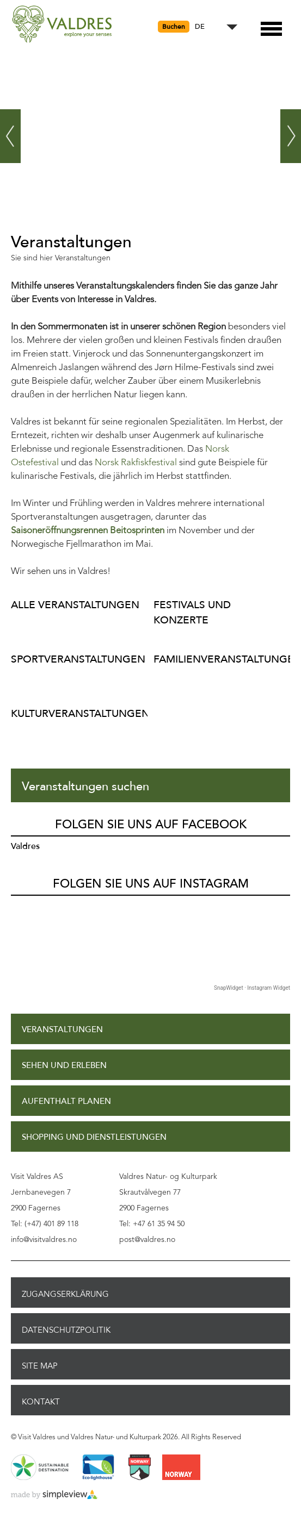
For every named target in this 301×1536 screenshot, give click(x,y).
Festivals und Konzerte (192, 612)
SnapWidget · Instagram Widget (252, 988)
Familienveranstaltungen (219, 659)
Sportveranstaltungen (76, 659)
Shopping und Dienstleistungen (94, 1137)
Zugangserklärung (65, 1294)
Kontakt (41, 1402)
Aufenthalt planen (66, 1101)
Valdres (25, 846)
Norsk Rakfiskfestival (136, 462)
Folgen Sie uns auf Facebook (151, 824)
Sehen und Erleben (64, 1066)
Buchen (173, 26)
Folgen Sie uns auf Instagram (151, 884)
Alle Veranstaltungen (75, 604)
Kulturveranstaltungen (76, 713)
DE (200, 26)
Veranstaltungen (62, 1030)
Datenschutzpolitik (66, 1330)
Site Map (40, 1366)
